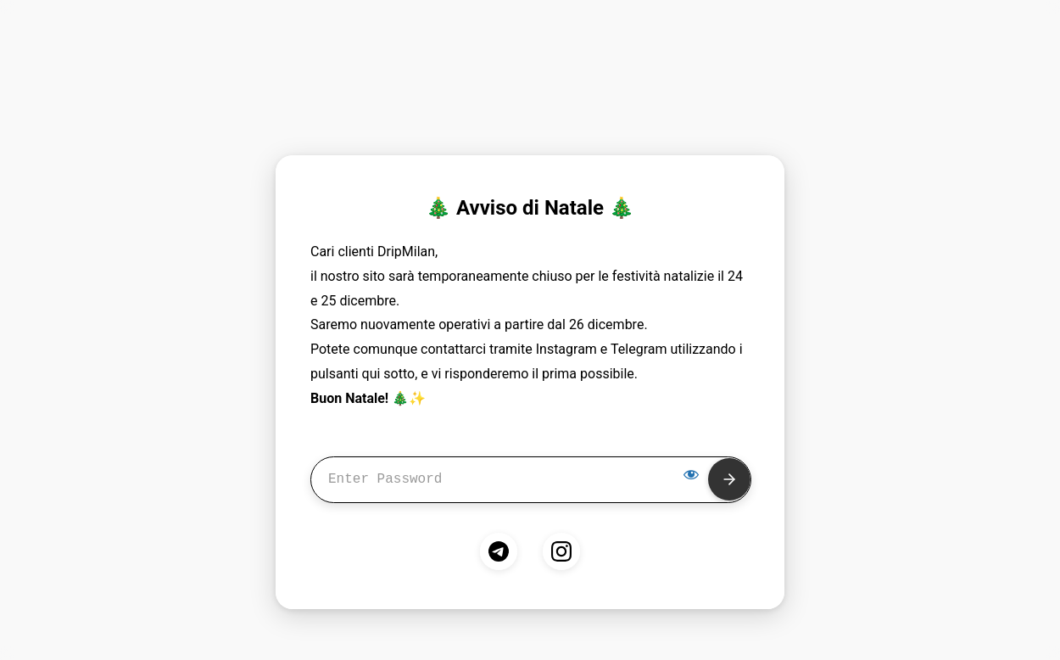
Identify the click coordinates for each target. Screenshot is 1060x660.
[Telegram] (498, 551)
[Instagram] (561, 551)
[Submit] (729, 479)
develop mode (530, 68)
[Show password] (691, 474)
